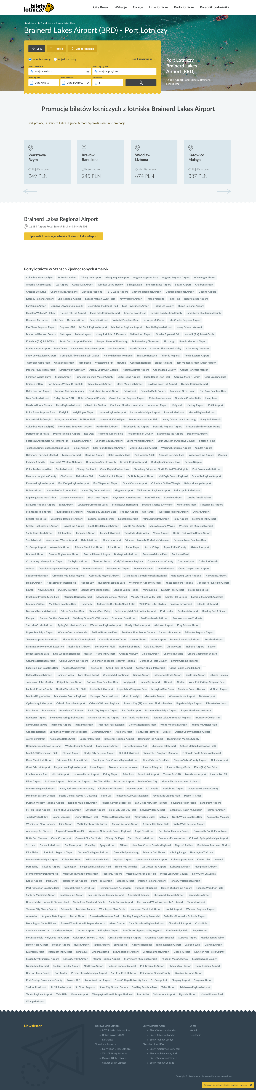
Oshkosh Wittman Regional (104, 703)
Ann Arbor (32, 916)
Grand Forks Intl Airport (119, 668)
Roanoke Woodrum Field (209, 888)
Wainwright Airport (204, 277)
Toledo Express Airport (196, 356)
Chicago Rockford (86, 469)
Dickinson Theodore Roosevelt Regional (113, 661)
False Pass (128, 774)
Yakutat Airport (203, 448)
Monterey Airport (112, 874)
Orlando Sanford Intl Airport (103, 717)
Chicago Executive (36, 292)
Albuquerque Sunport (117, 277)
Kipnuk (168, 682)
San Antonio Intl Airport (97, 980)
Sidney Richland (163, 363)
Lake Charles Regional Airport (185, 320)
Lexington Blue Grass (162, 689)
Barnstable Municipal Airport (42, 859)
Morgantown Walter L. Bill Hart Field (75, 419)
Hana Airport (97, 767)
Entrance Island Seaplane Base (190, 540)
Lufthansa (107, 1040)
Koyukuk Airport (173, 497)
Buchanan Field (180, 554)
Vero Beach (84, 363)
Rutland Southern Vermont (54, 618)
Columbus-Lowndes (160, 398)
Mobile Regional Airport (159, 327)
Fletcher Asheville (35, 462)
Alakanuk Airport (199, 547)
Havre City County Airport (96, 490)
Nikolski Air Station (95, 405)
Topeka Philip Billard (37, 817)
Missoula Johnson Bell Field (141, 874)
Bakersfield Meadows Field (104, 916)
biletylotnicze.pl (31, 23)
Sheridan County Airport (109, 441)
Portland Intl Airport (107, 426)
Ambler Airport (124, 732)
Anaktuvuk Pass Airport (136, 370)
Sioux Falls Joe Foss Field (156, 760)
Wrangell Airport (35, 1001)
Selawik (163, 817)
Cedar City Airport (61, 838)
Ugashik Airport (187, 994)
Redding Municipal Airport (82, 803)
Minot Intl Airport (186, 505)
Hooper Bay (87, 583)
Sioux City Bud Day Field (122, 810)
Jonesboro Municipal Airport (213, 583)
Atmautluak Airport (82, 285)
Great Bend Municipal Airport (124, 938)
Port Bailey (32, 867)
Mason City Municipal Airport (42, 959)
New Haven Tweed (88, 675)
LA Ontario (152, 788)
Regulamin (195, 1035)
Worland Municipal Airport (176, 448)
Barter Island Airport (129, 377)
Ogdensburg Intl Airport (39, 703)
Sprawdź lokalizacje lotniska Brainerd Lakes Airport (64, 236)
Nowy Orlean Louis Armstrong (179, 419)
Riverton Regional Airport (188, 973)
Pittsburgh (169, 341)
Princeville (66, 909)
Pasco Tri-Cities (192, 796)
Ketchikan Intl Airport (60, 952)
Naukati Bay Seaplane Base (101, 512)
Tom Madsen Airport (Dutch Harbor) (196, 363)
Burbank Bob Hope (129, 647)
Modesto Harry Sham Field (143, 419)
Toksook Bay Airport (181, 604)
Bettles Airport (183, 285)
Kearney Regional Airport (40, 299)
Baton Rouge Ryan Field (157, 377)
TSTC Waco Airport (117, 292)
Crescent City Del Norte (88, 838)
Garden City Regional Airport (93, 852)
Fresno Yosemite (155, 299)
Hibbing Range (178, 852)
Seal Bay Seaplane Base (144, 987)
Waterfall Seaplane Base (125, 320)
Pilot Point (32, 710)
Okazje (137, 7)
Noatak (88, 654)
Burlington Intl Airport (126, 554)
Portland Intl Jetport (146, 888)
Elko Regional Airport (69, 299)
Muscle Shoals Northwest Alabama (180, 781)
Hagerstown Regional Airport (70, 767)
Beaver (211, 647)
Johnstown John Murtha (39, 682)
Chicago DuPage (114, 838)
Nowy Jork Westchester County (77, 788)
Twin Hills (61, 994)
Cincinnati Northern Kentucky (126, 405)
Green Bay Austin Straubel (159, 938)
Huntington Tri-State (201, 852)
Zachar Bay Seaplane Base (95, 590)
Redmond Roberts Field (110, 434)
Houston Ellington (152, 767)
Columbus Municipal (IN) (39, 277)
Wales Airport (158, 639)
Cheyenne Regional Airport (146, 292)
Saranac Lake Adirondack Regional (172, 717)
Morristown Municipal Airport (140, 959)
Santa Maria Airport (199, 895)
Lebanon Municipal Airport (145, 412)
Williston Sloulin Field (97, 859)
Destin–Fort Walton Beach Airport (191, 533)
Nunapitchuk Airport (37, 966)
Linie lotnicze (158, 7)
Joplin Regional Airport (168, 945)
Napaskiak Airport (128, 519)
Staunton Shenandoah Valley (165, 348)
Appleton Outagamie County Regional (109, 831)
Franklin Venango (143, 568)
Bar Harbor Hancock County (174, 831)
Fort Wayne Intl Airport (106, 483)
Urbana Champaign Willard (202, 654)
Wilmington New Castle (112, 909)
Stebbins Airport (195, 647)
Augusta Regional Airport (176, 277)
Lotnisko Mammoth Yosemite (207, 597)
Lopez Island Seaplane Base (132, 689)
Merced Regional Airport (201, 412)
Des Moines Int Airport (111, 476)
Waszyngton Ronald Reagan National (112, 994)
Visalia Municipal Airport (143, 448)
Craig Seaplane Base (215, 377)
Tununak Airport (196, 902)
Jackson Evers (192, 945)
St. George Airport (36, 547)
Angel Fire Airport (144, 831)
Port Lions (51, 881)
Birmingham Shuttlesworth (101, 462)
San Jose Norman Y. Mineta (187, 618)
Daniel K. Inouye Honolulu (123, 767)
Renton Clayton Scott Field (116, 803)
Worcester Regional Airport (173, 512)
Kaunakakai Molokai (218, 817)
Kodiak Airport (174, 909)
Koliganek (177, 405)
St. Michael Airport (60, 987)
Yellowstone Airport (164, 994)
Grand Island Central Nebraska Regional (145, 576)
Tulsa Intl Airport (84, 725)
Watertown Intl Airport (201, 455)
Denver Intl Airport (50, 845)
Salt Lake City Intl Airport (39, 625)
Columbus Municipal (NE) (40, 426)
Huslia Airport (81, 945)
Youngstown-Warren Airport (61, 540)
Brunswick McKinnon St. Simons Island (47, 902)
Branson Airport (125, 881)
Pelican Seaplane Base (72, 611)
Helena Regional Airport (39, 675)
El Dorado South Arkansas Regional (201, 753)
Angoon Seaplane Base (145, 277)
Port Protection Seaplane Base (42, 888)
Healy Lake (211, 398)
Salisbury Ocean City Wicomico (90, 618)
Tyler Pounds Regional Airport (109, 448)
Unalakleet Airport (64, 363)
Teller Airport (168, 987)
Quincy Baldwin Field (86, 817)
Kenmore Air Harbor (37, 320)
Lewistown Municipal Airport (145, 909)
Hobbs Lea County (164, 306)
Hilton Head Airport (37, 945)
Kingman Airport (123, 490)
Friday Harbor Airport (196, 299)
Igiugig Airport (102, 945)
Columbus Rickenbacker (172, 838)
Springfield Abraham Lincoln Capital (79, 356)
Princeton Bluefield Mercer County (94, 377)
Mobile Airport (63, 377)
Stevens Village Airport (152, 810)
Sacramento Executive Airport (87, 348)
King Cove (81, 952)
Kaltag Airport (111, 774)
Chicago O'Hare (34, 384)
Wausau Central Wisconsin (72, 632)
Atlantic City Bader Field (156, 824)
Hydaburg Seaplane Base (111, 583)
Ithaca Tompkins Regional (179, 583)
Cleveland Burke (101, 561)
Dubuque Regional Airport (180, 292)
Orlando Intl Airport (207, 604)
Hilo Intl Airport (60, 774)
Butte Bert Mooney (36, 838)
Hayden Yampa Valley (212, 938)
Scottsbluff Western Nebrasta (66, 462)
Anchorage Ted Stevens (38, 831)
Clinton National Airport (156, 952)
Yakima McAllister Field (204, 725)
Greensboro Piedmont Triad (103, 306)
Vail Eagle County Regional (173, 476)
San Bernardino (116, 348)
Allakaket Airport (163, 625)
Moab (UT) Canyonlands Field (42, 753)
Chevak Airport (138, 639)
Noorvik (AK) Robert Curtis (199, 334)
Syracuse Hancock (147, 356)
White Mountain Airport (173, 725)
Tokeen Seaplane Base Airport (42, 639)
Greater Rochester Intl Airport (42, 526)
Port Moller (61, 973)
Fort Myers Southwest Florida (213, 845)
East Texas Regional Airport (41, 327)
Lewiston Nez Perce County (209, 952)
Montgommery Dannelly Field (42, 874)
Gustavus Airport (187, 938)
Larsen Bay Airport (150, 682)
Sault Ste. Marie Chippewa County (176, 441)
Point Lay (106, 796)
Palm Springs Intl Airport (155, 519)
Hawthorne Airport (216, 576)
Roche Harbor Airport (38, 348)
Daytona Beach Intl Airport (162, 384)
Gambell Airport (165, 568)
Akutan (181, 682)
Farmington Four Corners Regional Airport (115, 760)
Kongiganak (129, 682)
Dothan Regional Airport (194, 384)
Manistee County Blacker (191, 689)
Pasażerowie (97, 77)
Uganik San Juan (61, 817)
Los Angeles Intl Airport (125, 952)
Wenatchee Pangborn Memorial (160, 753)
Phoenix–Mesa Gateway (174, 959)
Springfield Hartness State (72, 625)
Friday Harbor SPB (64, 398)
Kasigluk (63, 412)
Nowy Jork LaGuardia (204, 874)
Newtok (121, 363)
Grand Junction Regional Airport (127, 398)
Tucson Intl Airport (110, 533)
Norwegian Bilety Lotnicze (116, 1049)
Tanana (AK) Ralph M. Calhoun (185, 810)
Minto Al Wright (131, 696)
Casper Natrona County (160, 561)
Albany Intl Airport (91, 277)
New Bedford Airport (37, 398)
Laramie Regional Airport (112, 412)
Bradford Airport (35, 554)
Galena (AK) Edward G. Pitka (88, 938)
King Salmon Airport (188, 625)
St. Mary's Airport (67, 590)
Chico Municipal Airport (141, 838)
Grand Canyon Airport (135, 483)
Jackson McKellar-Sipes (112, 419)
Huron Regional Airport (191, 306)
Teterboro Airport (215, 810)
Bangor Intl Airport (90, 739)
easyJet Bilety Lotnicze (114, 1063)
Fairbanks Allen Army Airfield (72, 760)
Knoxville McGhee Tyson (112, 639)
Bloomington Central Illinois (41, 923)
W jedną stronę (67, 59)
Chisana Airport (71, 753)
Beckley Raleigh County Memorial (141, 916)
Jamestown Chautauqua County (203, 313)
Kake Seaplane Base (182, 859)
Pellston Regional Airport (152, 881)
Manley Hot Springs (176, 597)
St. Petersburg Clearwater (145, 341)
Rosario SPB (73, 980)
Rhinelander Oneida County (155, 973)
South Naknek (34, 540)
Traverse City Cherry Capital (41, 909)
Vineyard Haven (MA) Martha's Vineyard (147, 540)
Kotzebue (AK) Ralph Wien (40, 341)
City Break (100, 7)
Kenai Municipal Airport (39, 760)
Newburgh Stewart (36, 725)
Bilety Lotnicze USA (153, 1044)
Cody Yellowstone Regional (128, 561)
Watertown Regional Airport (105, 625)
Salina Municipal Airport (140, 441)
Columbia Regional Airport (40, 661)
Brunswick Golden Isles (207, 717)
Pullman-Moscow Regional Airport (45, 803)
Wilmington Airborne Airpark (145, 583)
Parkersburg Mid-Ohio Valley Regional (135, 611)
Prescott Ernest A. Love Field (79, 888)
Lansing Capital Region (126, 590)
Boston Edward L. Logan (97, 554)
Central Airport (64, 469)
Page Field (174, 299)
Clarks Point (201, 923)
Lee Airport (61, 285)
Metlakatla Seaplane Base (62, 604)
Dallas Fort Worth (208, 561)
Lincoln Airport (182, 952)
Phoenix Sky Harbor (180, 966)
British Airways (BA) (113, 1035)
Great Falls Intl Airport (38, 767)
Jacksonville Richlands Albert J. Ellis (116, 604)
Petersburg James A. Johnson (115, 888)
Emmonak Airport (92, 568)
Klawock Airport (35, 952)
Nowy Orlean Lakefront (189, 327)
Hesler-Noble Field (198, 590)
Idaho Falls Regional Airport (105, 313)
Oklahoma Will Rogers (110, 788)
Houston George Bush (178, 767)
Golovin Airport (219, 760)
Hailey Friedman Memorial (118, 356)
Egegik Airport (107, 845)
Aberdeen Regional (140, 363)
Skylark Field (120, 945)
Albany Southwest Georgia (103, 370)
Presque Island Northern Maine (203, 426)
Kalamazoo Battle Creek (62, 739)
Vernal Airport (161, 533)
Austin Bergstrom (35, 739)
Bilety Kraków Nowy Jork (163, 1053)
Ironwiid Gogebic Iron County (166, 313)
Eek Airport (130, 391)
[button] (224, 191)
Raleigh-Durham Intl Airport (176, 888)
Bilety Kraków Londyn (162, 1040)
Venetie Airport (79, 994)
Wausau (222, 455)
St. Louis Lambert (67, 277)
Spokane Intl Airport (37, 576)
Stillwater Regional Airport (199, 632)
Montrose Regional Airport (40, 788)
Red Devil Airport (131, 710)
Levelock (218, 859)
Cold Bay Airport (153, 647)
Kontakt (194, 1030)
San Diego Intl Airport (72, 895)
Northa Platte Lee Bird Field (71, 689)
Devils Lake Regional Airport (104, 391)
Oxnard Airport (201, 512)
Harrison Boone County (39, 405)
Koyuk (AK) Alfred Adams (127, 497)
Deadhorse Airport (197, 434)
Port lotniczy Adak (144, 455)
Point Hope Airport (101, 881)
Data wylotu (34, 77)
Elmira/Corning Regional (184, 661)
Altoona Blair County (164, 370)
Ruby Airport (181, 519)
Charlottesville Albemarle (64, 292)
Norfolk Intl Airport (173, 788)
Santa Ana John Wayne (162, 526)
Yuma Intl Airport (105, 654)
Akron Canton (117, 923)
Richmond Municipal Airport (161, 710)
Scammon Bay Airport (124, 618)
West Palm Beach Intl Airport (66, 519)
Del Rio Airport (73, 845)
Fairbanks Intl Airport (118, 568)
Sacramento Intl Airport (170, 434)
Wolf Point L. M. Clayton (152, 604)
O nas (193, 1026)
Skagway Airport (181, 980)
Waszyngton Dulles (144, 817)
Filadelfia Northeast (216, 703)
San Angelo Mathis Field (136, 717)
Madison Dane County (204, 959)
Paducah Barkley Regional (122, 966)
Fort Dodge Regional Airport (73, 483)
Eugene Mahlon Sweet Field (100, 299)
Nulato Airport (207, 696)
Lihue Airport (33, 781)
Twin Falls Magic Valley (136, 533)
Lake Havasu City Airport (135, 306)
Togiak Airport (81, 448)
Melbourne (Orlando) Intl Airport (80, 874)
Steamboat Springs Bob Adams (67, 717)
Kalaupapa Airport (180, 867)
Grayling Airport (213, 945)
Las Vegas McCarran (153, 320)
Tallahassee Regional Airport (195, 987)
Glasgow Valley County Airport (190, 760)
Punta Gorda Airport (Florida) (76, 341)
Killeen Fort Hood (71, 859)
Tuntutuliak (143, 994)
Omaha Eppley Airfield (168, 334)
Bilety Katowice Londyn (162, 1035)
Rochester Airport (36, 717)
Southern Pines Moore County (138, 632)
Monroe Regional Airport (106, 959)
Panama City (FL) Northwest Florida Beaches (148, 703)
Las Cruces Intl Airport (154, 867)
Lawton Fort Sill (218, 774)
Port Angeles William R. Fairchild (65, 384)
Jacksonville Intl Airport (86, 774)
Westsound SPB (104, 363)
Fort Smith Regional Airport (59, 852)
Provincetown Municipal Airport (89, 973)
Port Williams (152, 497)
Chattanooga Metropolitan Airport (45, 561)
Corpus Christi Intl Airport (73, 661)
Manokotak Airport (148, 774)
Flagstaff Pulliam (184, 845)
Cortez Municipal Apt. (135, 746)
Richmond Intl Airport (204, 519)
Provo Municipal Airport (66, 434)
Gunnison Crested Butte (188, 398)
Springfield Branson (139, 895)
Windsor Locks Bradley (110, 285)
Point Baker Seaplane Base (40, 412)
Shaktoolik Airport (36, 987)
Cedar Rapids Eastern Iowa (114, 469)
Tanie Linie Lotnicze (105, 1044)
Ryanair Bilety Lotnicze (114, 1058)
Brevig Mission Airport (137, 625)
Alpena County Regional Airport (192, 732)
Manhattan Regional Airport (126, 327)
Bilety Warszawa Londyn (163, 1030)
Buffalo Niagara (193, 462)
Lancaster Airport (71, 455)
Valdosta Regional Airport (116, 817)
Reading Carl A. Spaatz (214, 611)
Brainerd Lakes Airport (158, 285)
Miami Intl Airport (124, 781)
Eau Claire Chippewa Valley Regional (142, 930)
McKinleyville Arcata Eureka (92, 824)
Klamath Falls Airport (172, 590)
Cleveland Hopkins (92, 292)
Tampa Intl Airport (85, 533)
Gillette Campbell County (91, 398)
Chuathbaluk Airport (180, 923)
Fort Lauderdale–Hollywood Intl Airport (47, 938)
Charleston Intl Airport (164, 746)
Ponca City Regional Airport (185, 881)
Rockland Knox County (140, 434)
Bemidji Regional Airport (133, 462)
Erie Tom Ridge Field (177, 930)
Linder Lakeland (100, 952)
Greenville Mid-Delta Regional (68, 576)
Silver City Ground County (113, 987)
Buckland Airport (214, 639)
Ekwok (29, 590)
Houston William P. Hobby (40, 313)
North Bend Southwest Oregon (75, 426)
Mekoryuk (65, 334)
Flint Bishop (32, 852)
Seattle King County (134, 526)
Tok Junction (64, 533)
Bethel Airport (78, 916)
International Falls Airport (168, 675)
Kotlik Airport (215, 405)
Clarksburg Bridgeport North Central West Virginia (161, 469)
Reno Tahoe (60, 348)
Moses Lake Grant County (174, 874)
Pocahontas (48, 710)
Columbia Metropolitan (39, 469)
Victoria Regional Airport (142, 725)
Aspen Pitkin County (175, 547)
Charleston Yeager (62, 930)
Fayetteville (96, 668)
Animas (30, 568)
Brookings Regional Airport (119, 739)
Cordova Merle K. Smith (187, 377)
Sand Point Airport (210, 803)
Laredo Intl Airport (174, 412)
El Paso (123, 845)
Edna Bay (90, 845)
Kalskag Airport (195, 405)
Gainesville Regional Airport (104, 576)
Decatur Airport (85, 930)
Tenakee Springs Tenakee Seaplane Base (47, 448)
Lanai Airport (66, 505)
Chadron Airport (204, 285)
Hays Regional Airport (68, 405)
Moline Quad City (147, 781)
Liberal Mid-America (126, 867)
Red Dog (89, 434)
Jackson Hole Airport (71, 497)
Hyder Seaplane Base (37, 654)
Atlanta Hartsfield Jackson (194, 370)
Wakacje (120, 7)
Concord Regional (36, 732)
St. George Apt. (159, 980)
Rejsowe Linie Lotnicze (107, 1026)
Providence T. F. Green (71, 710)
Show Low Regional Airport (41, 356)
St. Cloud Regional (85, 987)
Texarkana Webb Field (38, 363)
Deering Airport (207, 292)
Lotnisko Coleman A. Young (69, 391)
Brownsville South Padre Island (210, 831)
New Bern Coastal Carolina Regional (151, 845)
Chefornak (66, 476)
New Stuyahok (46, 590)
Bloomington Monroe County (183, 739)
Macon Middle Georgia (38, 419)
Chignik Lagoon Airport (69, 682)
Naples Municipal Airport (40, 632)
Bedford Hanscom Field (105, 632)
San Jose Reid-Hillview (123, 973)
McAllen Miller (102, 781)
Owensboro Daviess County (203, 788)
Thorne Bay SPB (172, 774)
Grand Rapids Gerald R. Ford (184, 668)
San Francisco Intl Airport (154, 618)
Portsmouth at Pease (37, 434)
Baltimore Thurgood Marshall (42, 455)
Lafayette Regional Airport (40, 505)
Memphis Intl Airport (205, 867)
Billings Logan (134, 285)
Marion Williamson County (41, 334)
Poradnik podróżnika (214, 7)
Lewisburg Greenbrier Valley (93, 505)
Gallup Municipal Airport (197, 483)
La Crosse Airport (54, 781)
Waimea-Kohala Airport (182, 696)
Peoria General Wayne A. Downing (78, 796)
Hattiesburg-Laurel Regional (186, 576)
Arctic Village (152, 547)
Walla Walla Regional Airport (189, 824)
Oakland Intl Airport (141, 334)
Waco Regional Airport (99, 384)
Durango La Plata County (153, 661)
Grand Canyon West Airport (193, 568)
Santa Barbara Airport (121, 902)
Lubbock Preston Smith (39, 689)
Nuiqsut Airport (129, 512)
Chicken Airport (150, 654)
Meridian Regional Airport (78, 597)
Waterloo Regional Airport (200, 909)
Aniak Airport (133, 547)
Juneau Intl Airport (157, 405)
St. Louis (30, 845)
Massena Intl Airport (211, 505)
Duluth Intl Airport (129, 753)
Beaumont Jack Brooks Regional (43, 746)
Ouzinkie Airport (76, 320)
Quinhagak (70, 867)
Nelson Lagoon (83, 334)
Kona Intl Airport (94, 455)
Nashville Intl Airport (79, 647)
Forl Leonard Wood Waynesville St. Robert (160, 902)
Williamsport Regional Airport (153, 490)
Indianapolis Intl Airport (187, 490)
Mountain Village (35, 604)
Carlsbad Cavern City (37, 930)
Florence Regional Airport (40, 483)
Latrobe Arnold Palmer (199, 497)
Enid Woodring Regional (66, 654)
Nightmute (86, 604)
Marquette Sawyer (155, 696)
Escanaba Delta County (153, 391)
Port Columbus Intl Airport (206, 469)
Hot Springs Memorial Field (61, 583)
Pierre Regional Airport (207, 966)
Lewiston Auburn (85, 909)
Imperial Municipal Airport (40, 370)
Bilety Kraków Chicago (162, 1063)
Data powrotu (67, 77)
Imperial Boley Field (135, 313)
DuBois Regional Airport (141, 476)
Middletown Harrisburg (125, 505)
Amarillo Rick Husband (38, 285)
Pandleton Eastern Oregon (40, 796)
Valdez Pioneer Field (212, 994)
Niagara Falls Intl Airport (73, 313)
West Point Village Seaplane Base (207, 682)
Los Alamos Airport (195, 774)
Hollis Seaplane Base (119, 455)
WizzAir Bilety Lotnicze (114, 1053)
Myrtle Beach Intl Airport (68, 512)
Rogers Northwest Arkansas (196, 710)
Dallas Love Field (85, 476)
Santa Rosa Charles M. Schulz (89, 902)
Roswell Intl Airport (73, 526)
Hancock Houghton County (41, 476)
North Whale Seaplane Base (187, 817)
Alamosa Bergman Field (171, 455)
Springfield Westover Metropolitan (68, 732)
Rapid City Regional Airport (103, 710)
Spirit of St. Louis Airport (67, 810)
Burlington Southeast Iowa (165, 462)
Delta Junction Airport (38, 391)
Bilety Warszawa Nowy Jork (165, 1049)
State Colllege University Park (131, 980)
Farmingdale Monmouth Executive (45, 647)
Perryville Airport (99, 320)
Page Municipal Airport (189, 703)
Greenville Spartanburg (126, 852)
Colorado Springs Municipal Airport (208, 838)
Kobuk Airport (34, 881)
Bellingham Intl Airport (150, 739)
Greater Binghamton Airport (64, 554)
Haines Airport (34, 490)
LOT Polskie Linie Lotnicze (116, 1030)
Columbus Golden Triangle (165, 483)
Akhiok (167, 732)
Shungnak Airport (81, 441)
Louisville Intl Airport (101, 689)
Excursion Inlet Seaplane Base (42, 668)
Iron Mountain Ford (36, 774)
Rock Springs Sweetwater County (44, 980)
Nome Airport (134, 788)
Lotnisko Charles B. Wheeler (157, 505)
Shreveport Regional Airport (169, 895)
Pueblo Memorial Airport (193, 341)
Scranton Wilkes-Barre (38, 377)
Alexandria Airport (60, 547)
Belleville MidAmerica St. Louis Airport (185, 916)
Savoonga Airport (95, 810)
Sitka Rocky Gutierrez (197, 348)
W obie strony (42, 59)
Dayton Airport (185, 561)
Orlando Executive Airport (70, 703)
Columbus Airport (101, 732)
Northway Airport (93, 966)
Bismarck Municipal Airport (185, 639)
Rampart (31, 618)
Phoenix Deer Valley (99, 611)
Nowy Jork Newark (210, 419)
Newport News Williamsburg (111, 341)
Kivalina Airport (51, 867)
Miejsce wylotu (35, 66)
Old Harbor (148, 512)
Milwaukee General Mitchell (111, 597)
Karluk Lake (203, 859)
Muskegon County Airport (104, 696)
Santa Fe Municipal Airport (40, 895)
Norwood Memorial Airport (41, 611)
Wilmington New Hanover (40, 824)
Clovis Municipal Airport (130, 384)
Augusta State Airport (54, 916)
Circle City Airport (196, 675)
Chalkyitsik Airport (78, 561)
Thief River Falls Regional (110, 725)
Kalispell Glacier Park (74, 668)
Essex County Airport (107, 746)
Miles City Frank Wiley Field (146, 597)
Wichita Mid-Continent (116, 675)
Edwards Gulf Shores (154, 852)
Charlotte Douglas (173, 654)
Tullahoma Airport (61, 725)
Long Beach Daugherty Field (95, 867)
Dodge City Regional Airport (99, 753)
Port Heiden (167, 611)
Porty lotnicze (183, 7)
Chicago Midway (128, 654)
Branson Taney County (38, 973)
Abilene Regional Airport (125, 824)
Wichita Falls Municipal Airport (196, 526)
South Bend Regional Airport (103, 526)
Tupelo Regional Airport (39, 994)
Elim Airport (66, 824)
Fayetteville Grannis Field (166, 796)
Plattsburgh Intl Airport (74, 881)
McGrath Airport (218, 689)
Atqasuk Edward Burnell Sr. (70, 831)
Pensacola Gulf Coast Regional (132, 796)
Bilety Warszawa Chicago (163, 1058)
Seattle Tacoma (137, 348)
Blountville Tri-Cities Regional (79, 639)
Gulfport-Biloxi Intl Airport (150, 668)
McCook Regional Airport (93, 327)
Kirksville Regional (142, 945)
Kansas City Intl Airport (75, 959)
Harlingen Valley (65, 675)
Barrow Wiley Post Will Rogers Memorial (83, 923)
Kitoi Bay (58, 320)
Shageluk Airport (203, 980)
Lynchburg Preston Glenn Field (42, 597)
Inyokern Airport (123, 859)
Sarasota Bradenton (170, 632)
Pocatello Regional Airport (167, 426)
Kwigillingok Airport (84, 412)
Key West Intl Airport (130, 299)
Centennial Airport (188, 611)
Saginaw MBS (67, 327)
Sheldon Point (207, 441)
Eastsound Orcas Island (182, 391)
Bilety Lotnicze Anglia (154, 1026)
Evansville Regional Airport (206, 476)
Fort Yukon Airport (36, 306)
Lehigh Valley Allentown (72, 370)
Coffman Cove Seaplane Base (102, 682)
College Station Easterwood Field (198, 746)
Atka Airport (114, 547)
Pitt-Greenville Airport (152, 966)
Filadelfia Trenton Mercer (100, 519)
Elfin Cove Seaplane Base (212, 391)
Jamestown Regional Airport (151, 859)
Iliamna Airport (141, 675)
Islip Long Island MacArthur (41, 497)
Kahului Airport (89, 540)
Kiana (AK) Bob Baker (206, 767)
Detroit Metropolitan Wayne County (58, 568)
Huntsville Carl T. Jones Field (62, 490)
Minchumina (150, 590)
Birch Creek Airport (98, 497)
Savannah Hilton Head (183, 803)
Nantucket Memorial (147, 732)
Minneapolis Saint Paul (38, 512)
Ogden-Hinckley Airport (66, 966)
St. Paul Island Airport (38, 810)
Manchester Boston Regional (70, 696)
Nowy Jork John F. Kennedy (111, 334)
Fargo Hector (200, 930)
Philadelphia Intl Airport (136, 426)
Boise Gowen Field (105, 647)
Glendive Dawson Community (67, 306)
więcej (243, 1085)
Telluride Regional (170, 356)
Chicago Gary (174, 647)
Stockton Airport (112, 540)
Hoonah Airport (61, 945)
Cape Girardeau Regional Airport (146, 923)
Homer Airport (34, 583)
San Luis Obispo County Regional (106, 895)
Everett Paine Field (36, 519)
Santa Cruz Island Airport (39, 533)
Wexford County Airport (78, 746)
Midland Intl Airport (79, 781)
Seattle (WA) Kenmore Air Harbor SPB (47, 441)
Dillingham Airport (108, 930)
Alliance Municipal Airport (89, 547)
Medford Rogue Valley (38, 696)
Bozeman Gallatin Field (155, 554)
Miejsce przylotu (100, 66)
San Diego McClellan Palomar (151, 803)
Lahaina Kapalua (219, 675)
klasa (134, 59)
